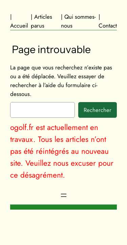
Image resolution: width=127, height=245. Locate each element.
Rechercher (97, 110)
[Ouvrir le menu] (64, 195)
